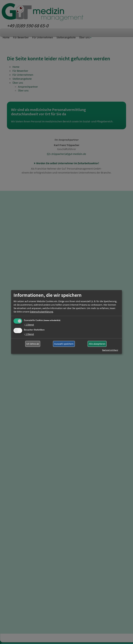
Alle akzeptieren (97, 343)
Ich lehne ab (32, 343)
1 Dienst (29, 324)
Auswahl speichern (64, 343)
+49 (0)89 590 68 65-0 (27, 26)
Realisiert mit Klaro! (110, 350)
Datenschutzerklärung (41, 311)
